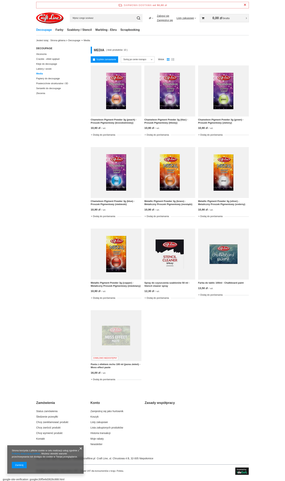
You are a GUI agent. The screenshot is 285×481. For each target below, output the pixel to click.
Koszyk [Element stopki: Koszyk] (95, 416)
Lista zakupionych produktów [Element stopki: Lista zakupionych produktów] (107, 427)
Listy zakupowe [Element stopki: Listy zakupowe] (99, 422)
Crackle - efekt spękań (48, 59)
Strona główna (57, 40)
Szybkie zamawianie (106, 59)
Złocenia (40, 93)
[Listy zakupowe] (186, 18)
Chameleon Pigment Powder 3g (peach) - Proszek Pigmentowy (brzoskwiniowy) (114, 121)
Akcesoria (41, 54)
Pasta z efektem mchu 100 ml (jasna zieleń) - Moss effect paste (115, 366)
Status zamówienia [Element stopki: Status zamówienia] (47, 411)
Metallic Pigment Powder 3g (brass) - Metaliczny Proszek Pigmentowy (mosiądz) (168, 203)
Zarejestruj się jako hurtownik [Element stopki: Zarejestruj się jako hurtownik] (107, 411)
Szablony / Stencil (79, 29)
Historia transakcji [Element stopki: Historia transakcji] (101, 433)
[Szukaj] (138, 18)
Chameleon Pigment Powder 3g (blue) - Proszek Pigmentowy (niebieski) (113, 203)
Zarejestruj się (165, 20)
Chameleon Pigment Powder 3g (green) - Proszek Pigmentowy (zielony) (221, 121)
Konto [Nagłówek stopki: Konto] (95, 403)
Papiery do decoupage (48, 78)
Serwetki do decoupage (48, 88)
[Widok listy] (172, 59)
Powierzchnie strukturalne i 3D (52, 83)
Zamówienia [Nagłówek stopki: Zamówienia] (45, 403)
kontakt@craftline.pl (84, 458)
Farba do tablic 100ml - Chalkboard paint (221, 282)
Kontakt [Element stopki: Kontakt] (40, 438)
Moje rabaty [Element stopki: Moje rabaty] (97, 438)
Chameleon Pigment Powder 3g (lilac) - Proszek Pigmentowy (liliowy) (166, 121)
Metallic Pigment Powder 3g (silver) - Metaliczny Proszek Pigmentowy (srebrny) (221, 203)
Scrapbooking (130, 29)
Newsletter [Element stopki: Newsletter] (97, 444)
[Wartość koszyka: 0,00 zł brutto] (224, 18)
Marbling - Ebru (106, 29)
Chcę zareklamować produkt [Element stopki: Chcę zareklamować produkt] (52, 422)
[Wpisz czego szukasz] (106, 18)
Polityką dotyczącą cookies (26, 453)
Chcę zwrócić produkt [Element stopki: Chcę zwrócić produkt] (48, 427)
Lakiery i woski (44, 68)
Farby (59, 29)
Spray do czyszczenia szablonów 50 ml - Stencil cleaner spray (167, 284)
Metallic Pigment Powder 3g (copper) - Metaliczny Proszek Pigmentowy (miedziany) (116, 284)
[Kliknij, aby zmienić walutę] (151, 18)
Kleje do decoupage (46, 64)
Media (39, 73)
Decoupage (44, 29)
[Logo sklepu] (49, 18)
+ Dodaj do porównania (103, 134)
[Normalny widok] (168, 59)
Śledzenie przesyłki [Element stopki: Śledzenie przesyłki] (47, 416)
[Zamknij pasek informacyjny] (245, 5)
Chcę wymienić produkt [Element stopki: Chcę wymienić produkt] (49, 433)
